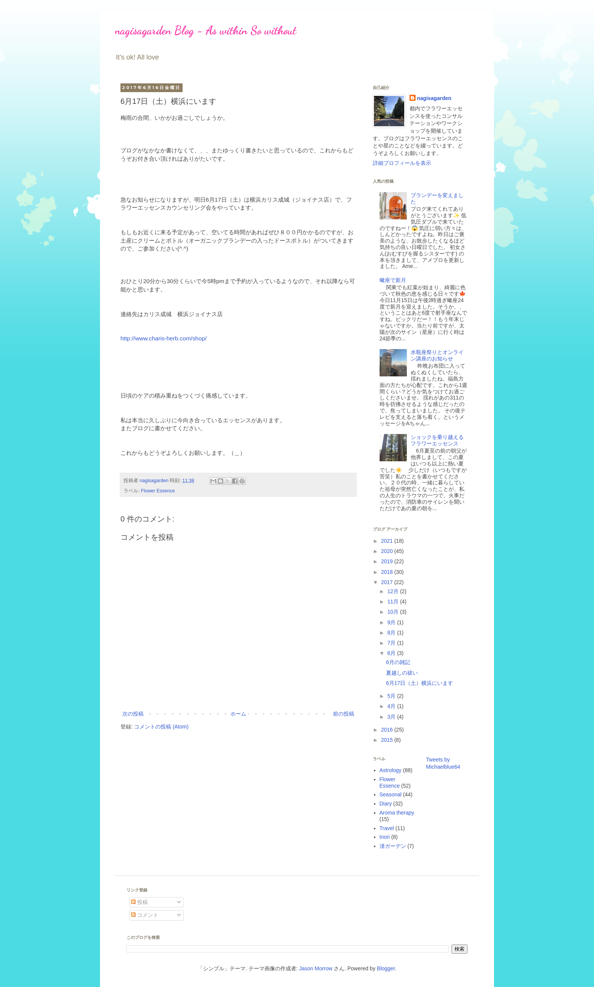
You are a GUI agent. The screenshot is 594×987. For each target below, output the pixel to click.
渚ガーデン (393, 846)
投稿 (139, 902)
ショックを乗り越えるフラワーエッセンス (437, 440)
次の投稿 (133, 714)
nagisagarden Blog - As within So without (205, 30)
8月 (392, 633)
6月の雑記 (398, 662)
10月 (393, 612)
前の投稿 (343, 714)
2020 (387, 551)
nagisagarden (434, 98)
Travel (387, 828)
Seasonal (391, 794)
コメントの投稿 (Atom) (161, 727)
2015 (387, 740)
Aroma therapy (397, 813)
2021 (387, 541)
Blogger (386, 968)
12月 (393, 591)
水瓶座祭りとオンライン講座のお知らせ (437, 355)
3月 (392, 717)
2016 (387, 730)
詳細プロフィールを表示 (402, 163)
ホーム (238, 714)
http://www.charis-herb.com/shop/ (163, 338)
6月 (392, 653)
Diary (386, 804)
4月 (392, 706)
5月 (392, 696)
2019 (387, 561)
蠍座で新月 (393, 280)
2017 (387, 582)
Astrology (391, 770)
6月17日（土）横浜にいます (419, 683)
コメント (144, 915)
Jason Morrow (315, 968)
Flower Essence (158, 491)
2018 (387, 572)
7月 (392, 643)
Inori (385, 837)
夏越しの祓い (402, 673)
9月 (392, 622)
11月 (393, 601)
